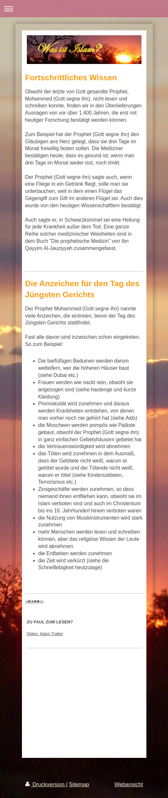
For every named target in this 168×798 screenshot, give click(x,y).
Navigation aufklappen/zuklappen (84, 9)
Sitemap (79, 784)
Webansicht (128, 784)
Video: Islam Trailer (45, 633)
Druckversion (45, 784)
